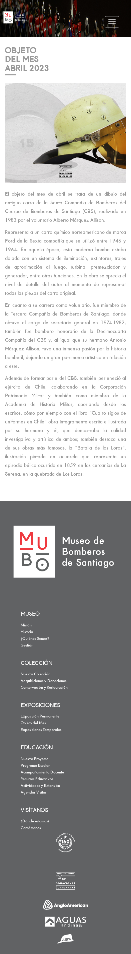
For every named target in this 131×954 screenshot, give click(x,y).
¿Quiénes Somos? (35, 639)
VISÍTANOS (34, 810)
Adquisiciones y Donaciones (43, 681)
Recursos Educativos (37, 779)
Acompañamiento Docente (42, 772)
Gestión (27, 645)
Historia (27, 632)
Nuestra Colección (35, 674)
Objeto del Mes (33, 723)
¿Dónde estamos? (35, 821)
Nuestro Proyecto (34, 759)
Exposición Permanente (40, 716)
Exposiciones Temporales (41, 730)
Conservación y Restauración (44, 688)
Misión (26, 625)
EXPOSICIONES (40, 705)
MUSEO (30, 614)
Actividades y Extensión (40, 786)
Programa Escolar (35, 766)
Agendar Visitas (33, 793)
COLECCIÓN (36, 663)
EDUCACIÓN (37, 748)
